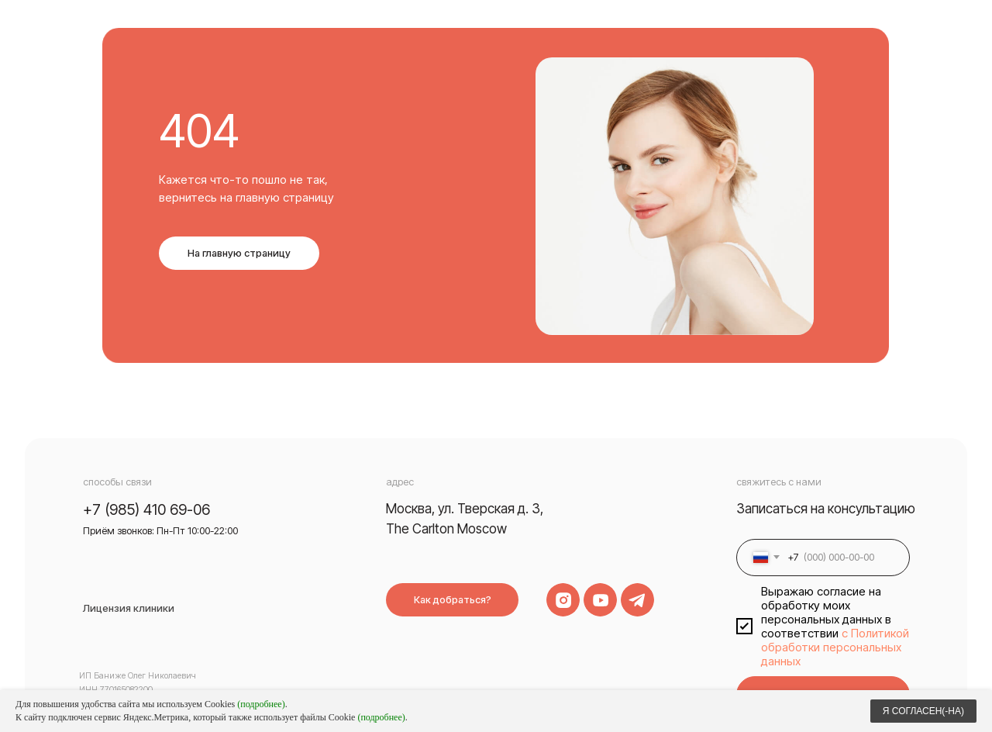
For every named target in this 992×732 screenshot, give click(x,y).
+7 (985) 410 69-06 (146, 509)
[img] (600, 599)
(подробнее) (260, 704)
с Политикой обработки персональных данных (835, 647)
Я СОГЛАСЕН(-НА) (923, 711)
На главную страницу (239, 253)
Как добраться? (452, 600)
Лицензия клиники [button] (128, 608)
